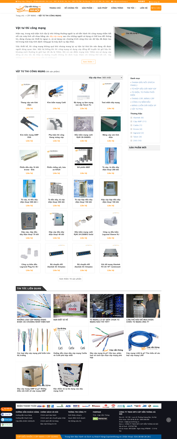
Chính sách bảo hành (48, 415)
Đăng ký (29, 1)
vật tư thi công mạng (31, 57)
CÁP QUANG (52, 436)
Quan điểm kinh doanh (76, 418)
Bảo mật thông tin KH (48, 424)
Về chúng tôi (71, 8)
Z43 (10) (136, 140)
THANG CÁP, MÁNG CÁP (143, 98)
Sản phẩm (88, 8)
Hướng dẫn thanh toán (24, 418)
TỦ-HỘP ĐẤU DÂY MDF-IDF (144, 88)
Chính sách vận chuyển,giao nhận (53, 418)
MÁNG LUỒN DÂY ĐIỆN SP (144, 105)
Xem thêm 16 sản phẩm (70, 279)
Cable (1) (136, 125)
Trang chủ (55, 8)
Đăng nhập (21, 1)
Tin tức (131, 8)
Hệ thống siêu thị (74, 421)
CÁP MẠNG (39, 436)
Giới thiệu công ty (75, 415)
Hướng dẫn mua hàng (24, 415)
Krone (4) (136, 129)
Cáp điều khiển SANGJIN (25, 421)
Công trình (117, 8)
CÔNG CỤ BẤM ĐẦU (141, 102)
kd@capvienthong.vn (120, 1)
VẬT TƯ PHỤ (137, 109)
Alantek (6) (137, 117)
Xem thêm (88, 61)
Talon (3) (136, 136)
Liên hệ (144, 8)
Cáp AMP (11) (138, 121)
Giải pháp (102, 8)
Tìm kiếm (156, 8)
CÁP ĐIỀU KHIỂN (24, 436)
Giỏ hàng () (154, 2)
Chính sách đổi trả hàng (49, 421)
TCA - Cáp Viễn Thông (101, 415)
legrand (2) (137, 133)
